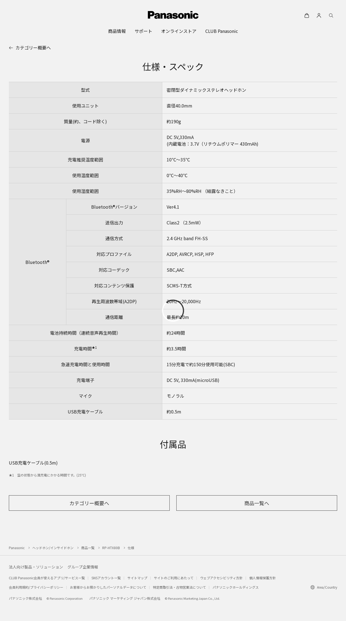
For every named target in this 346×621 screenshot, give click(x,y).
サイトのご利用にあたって (173, 577)
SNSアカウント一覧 (106, 577)
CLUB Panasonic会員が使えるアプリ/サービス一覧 (47, 577)
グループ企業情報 (82, 567)
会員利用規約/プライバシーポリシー (36, 587)
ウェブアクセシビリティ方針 (221, 577)
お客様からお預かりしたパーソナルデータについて (108, 587)
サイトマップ (137, 577)
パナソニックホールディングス (236, 587)
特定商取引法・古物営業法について (179, 587)
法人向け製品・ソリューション (36, 567)
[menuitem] (117, 31)
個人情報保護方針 (262, 577)
